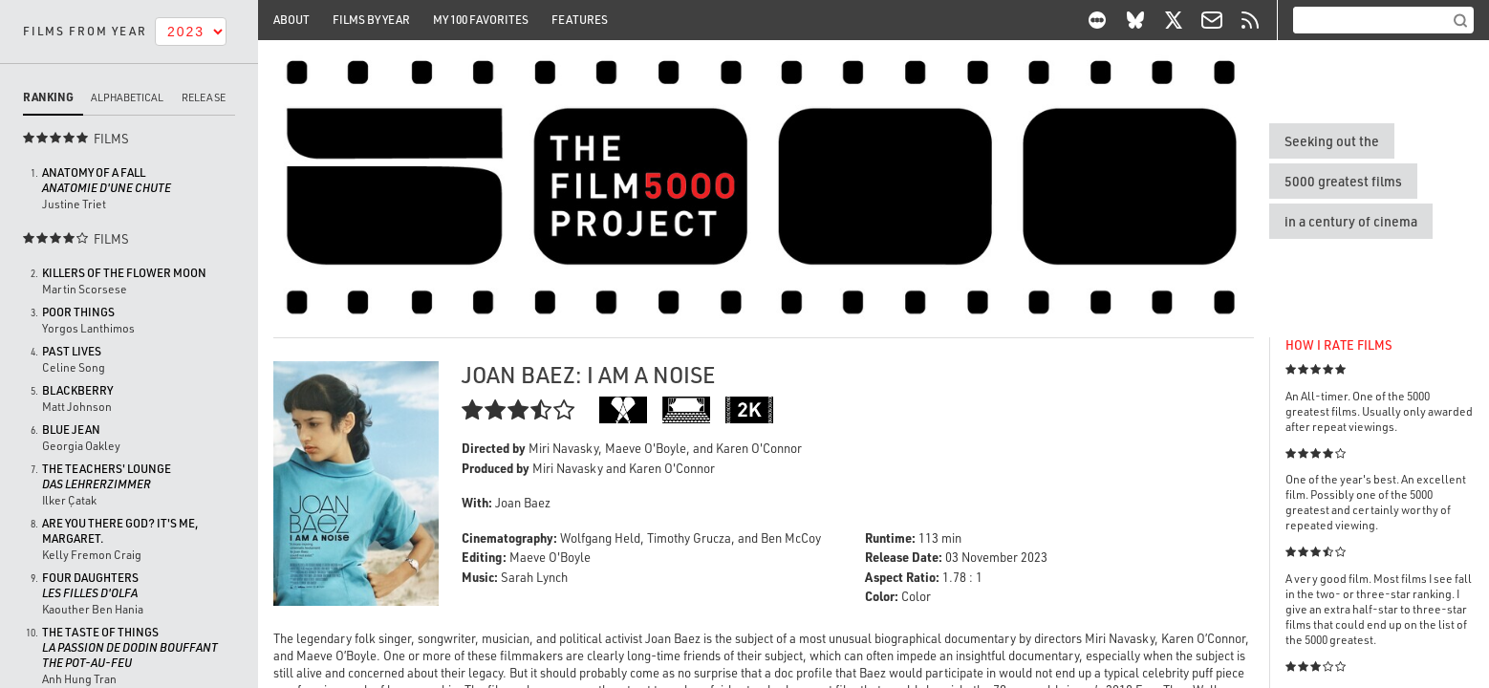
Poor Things (78, 312)
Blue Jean (71, 429)
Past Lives (71, 351)
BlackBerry (77, 390)
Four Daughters (90, 585)
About (291, 19)
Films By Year (371, 19)
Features (579, 19)
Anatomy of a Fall (106, 180)
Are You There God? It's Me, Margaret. (120, 531)
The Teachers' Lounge (106, 476)
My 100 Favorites (481, 19)
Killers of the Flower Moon (124, 273)
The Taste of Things (130, 647)
